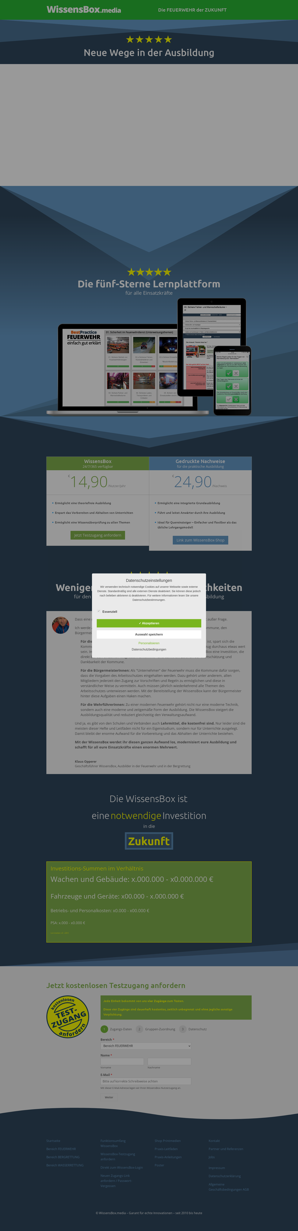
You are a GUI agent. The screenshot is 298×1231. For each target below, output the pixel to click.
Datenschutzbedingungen (149, 649)
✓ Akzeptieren (149, 623)
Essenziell (107, 611)
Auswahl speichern (149, 634)
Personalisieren (149, 643)
